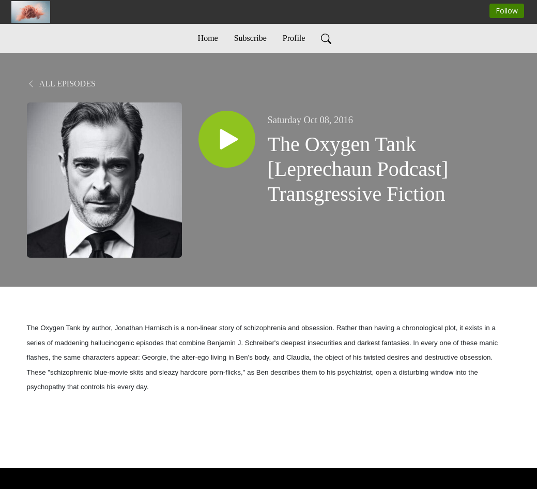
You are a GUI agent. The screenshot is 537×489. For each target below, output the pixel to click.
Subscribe (250, 38)
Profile (294, 38)
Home (208, 38)
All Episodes (61, 83)
